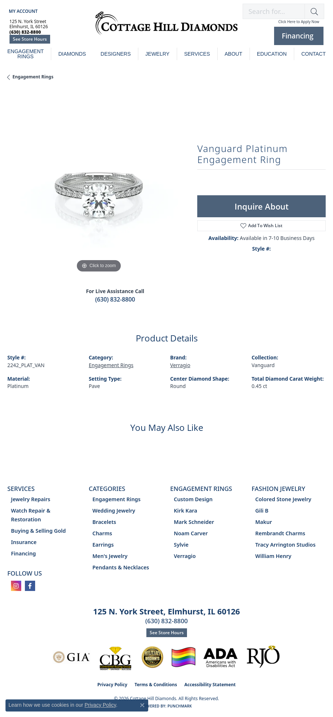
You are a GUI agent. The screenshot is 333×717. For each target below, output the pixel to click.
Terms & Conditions (156, 684)
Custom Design (193, 499)
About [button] (233, 54)
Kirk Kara (185, 510)
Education (272, 54)
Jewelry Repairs (30, 499)
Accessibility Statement (210, 684)
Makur (263, 521)
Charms (102, 533)
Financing (23, 553)
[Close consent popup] (142, 705)
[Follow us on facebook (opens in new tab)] (30, 586)
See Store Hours (30, 39)
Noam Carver (191, 533)
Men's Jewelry (110, 555)
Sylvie (181, 544)
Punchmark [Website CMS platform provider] (180, 706)
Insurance (24, 542)
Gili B (262, 510)
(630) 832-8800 (115, 299)
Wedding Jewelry (114, 510)
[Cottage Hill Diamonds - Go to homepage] (166, 27)
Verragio (180, 365)
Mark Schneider (194, 521)
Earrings (103, 544)
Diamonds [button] (72, 54)
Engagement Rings (25, 53)
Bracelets (104, 521)
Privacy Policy (112, 684)
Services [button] (197, 54)
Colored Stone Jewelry (283, 499)
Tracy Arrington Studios (285, 544)
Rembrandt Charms (280, 533)
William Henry (273, 555)
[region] (98, 183)
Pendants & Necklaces (121, 567)
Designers (116, 54)
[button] (22, 11)
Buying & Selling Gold (38, 530)
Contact (313, 54)
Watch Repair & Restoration (30, 515)
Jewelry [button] (157, 54)
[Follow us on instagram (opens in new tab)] (16, 586)
